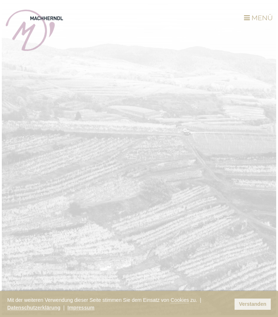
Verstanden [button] (252, 304)
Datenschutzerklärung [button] (33, 307)
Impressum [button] (80, 307)
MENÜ (258, 18)
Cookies (179, 300)
